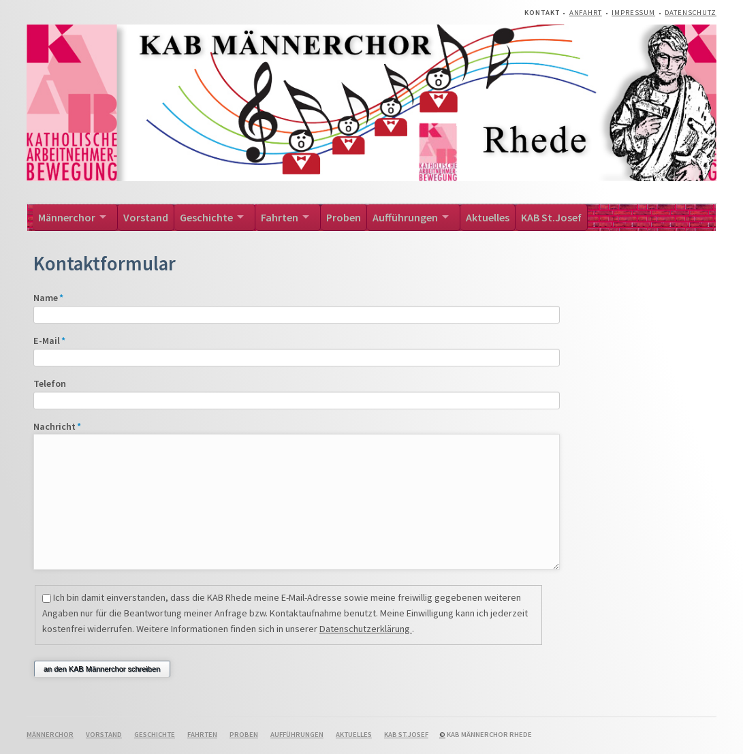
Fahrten (279, 217)
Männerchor (66, 217)
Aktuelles (487, 217)
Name (56, 298)
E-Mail (56, 340)
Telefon (49, 383)
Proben (343, 217)
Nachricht (57, 426)
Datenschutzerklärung (365, 629)
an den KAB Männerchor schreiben (102, 669)
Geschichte (206, 217)
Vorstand (145, 217)
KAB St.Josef (551, 217)
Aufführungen (405, 217)
